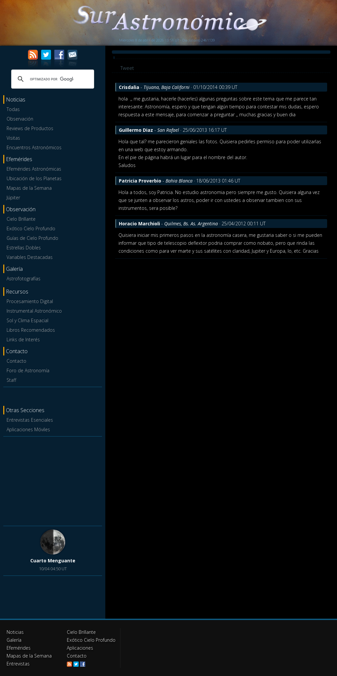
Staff (11, 380)
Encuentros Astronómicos (34, 147)
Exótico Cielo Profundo (31, 228)
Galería (14, 640)
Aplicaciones (80, 648)
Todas (13, 109)
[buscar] (51, 79)
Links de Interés (23, 339)
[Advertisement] (52, 480)
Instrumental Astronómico (34, 311)
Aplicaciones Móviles (28, 429)
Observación (20, 119)
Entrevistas (18, 664)
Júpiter (13, 197)
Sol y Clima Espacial (27, 320)
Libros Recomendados (31, 330)
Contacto (16, 361)
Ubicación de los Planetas (34, 178)
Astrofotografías (23, 278)
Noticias (15, 632)
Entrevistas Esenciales (30, 420)
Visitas (13, 138)
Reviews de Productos (30, 128)
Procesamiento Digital (30, 301)
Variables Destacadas (30, 257)
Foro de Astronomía (28, 370)
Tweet (127, 68)
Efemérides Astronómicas (34, 169)
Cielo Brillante (21, 219)
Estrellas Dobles (24, 247)
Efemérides (19, 648)
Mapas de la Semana (29, 188)
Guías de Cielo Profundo (32, 238)
